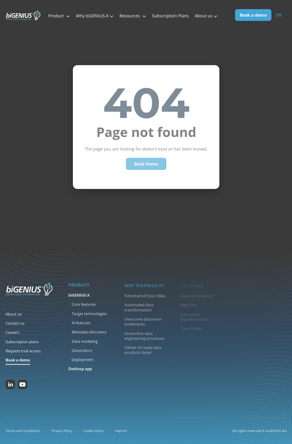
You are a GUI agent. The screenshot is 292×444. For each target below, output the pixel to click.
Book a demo (253, 15)
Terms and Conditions (23, 431)
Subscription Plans (170, 16)
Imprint (121, 431)
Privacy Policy (62, 431)
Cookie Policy (94, 431)
